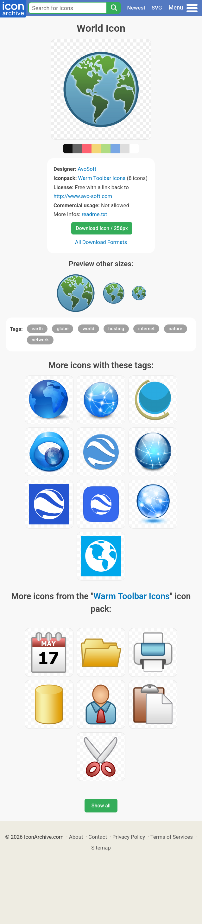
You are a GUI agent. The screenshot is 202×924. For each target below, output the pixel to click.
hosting (116, 328)
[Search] (113, 8)
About (76, 837)
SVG (157, 7)
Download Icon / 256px (102, 228)
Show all (101, 806)
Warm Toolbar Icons (102, 178)
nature (175, 328)
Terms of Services (171, 837)
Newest (136, 7)
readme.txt (94, 214)
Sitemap (101, 847)
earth (37, 328)
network (40, 340)
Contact (97, 837)
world (88, 328)
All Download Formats (101, 242)
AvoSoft (87, 169)
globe (62, 328)
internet (146, 328)
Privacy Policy (128, 837)
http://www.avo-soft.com (83, 196)
